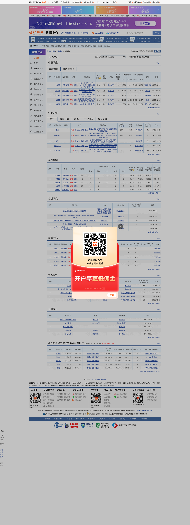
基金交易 (155, 2)
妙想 (97, 2)
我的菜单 (137, 2)
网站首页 (32, 2)
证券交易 (146, 2)
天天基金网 (65, 2)
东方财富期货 (88, 2)
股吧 (114, 2)
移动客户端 (45, 2)
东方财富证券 (76, 2)
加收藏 (38, 2)
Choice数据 (106, 2)
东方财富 (55, 2)
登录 (130, 2)
